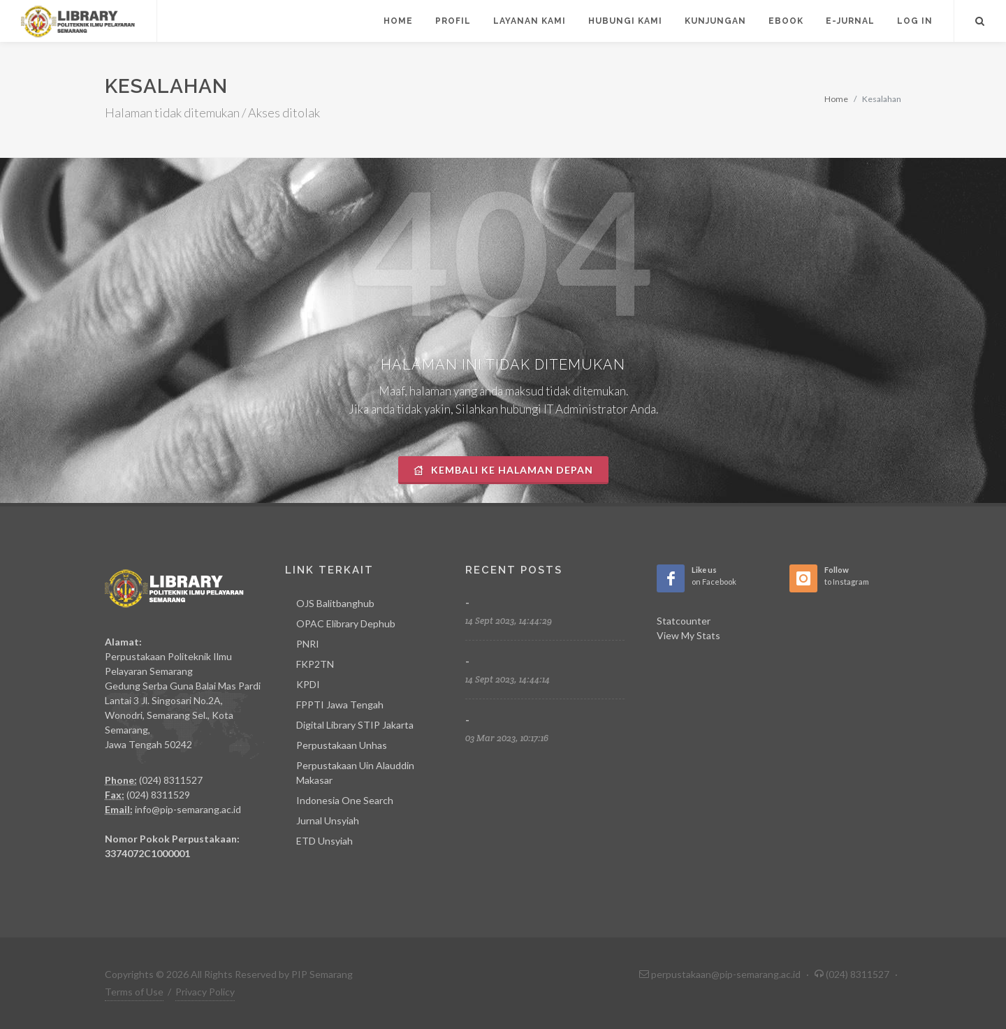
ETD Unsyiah (324, 841)
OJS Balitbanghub (335, 603)
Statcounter (683, 621)
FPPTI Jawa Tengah (340, 704)
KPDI (308, 684)
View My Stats (688, 635)
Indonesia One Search (344, 800)
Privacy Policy (205, 992)
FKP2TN (315, 664)
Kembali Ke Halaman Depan (503, 470)
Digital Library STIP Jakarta (355, 725)
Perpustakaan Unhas (341, 745)
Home (836, 99)
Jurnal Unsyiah (327, 820)
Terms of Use (134, 992)
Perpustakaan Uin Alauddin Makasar (355, 772)
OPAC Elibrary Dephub (345, 623)
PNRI (307, 644)
